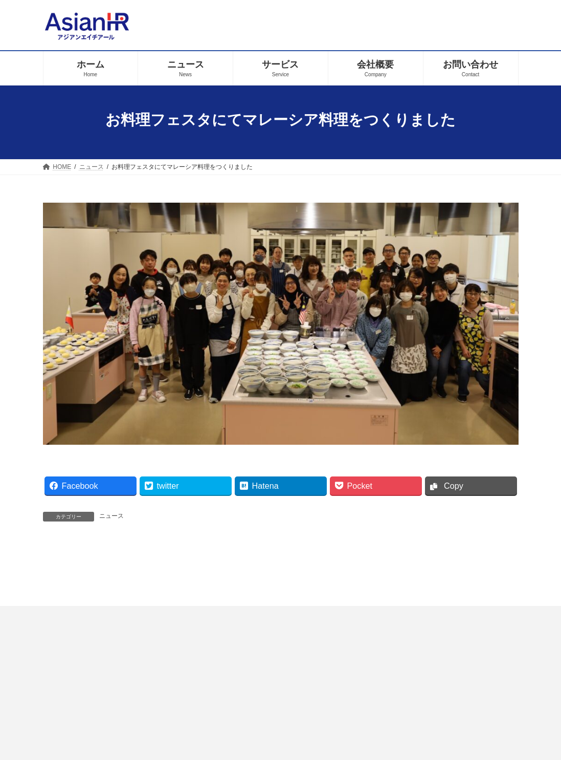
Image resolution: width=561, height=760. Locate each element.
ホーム (199, 709)
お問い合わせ (350, 709)
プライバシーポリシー (270, 709)
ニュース (111, 515)
